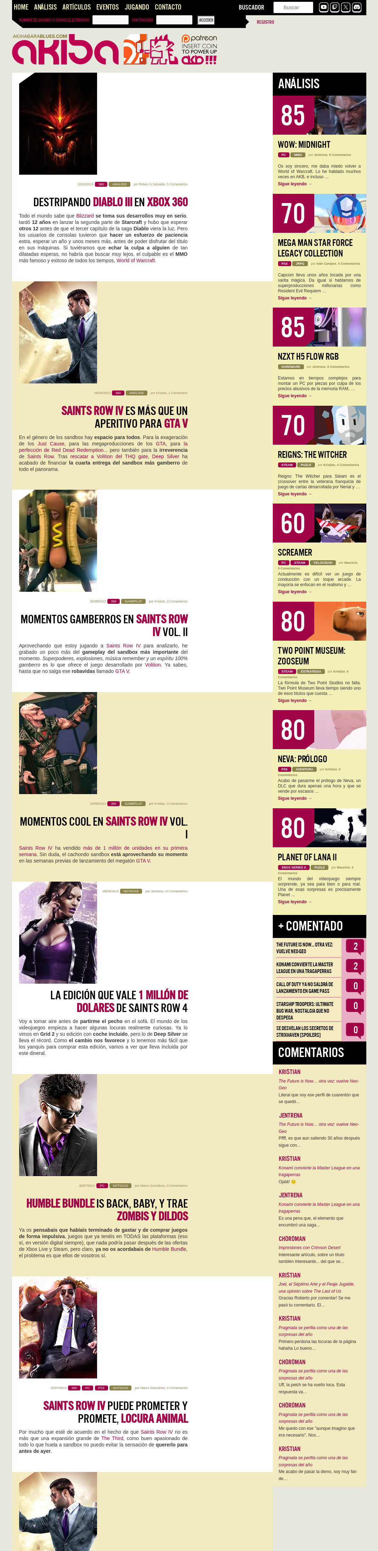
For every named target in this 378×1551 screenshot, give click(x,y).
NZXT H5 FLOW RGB (308, 356)
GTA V (122, 365)
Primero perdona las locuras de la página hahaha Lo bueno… (317, 1345)
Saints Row (40, 252)
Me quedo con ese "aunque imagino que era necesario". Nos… (317, 1432)
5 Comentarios (177, 82)
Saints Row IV (124, 339)
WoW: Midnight (304, 144)
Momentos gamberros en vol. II (104, 319)
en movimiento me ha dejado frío (104, 1242)
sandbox (29, 1071)
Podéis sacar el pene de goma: (120, 1038)
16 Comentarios (176, 1320)
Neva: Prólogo (302, 759)
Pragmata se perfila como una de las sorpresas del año (313, 1331)
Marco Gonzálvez (152, 606)
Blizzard (85, 114)
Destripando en (110, 100)
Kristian (161, 189)
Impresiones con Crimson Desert (310, 1247)
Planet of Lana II (307, 857)
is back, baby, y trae (107, 630)
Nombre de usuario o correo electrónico (54, 20)
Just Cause (51, 239)
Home (21, 7)
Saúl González (154, 1014)
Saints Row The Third (45, 1477)
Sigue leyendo (295, 183)
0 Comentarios (177, 606)
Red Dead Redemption (113, 1282)
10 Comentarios (176, 499)
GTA (161, 239)
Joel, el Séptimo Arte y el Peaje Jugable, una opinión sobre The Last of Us (317, 1288)
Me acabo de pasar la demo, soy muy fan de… (318, 1475)
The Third (112, 759)
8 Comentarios (177, 1116)
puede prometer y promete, (115, 732)
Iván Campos (326, 263)
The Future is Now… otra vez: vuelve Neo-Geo (304, 948)
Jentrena (157, 499)
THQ (103, 1160)
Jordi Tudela (156, 912)
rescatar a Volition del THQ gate (109, 252)
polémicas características (159, 1364)
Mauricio (350, 562)
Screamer (295, 552)
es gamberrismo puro (134, 1458)
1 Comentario (177, 189)
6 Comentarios (177, 1433)
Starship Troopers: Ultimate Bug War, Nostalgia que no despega (304, 1011)
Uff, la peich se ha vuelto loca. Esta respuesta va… (312, 1388)
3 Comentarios (177, 295)
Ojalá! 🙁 (288, 1181)
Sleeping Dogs (84, 1262)
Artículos (76, 7)
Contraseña (142, 20)
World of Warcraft (136, 158)
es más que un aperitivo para (124, 213)
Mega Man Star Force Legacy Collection (315, 248)
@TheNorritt (154, 1320)
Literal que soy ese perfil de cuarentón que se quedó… (319, 1098)
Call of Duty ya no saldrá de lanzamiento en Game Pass (304, 987)
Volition (153, 358)
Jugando (136, 7)
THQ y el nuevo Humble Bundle (105, 1140)
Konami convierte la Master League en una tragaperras (304, 967)
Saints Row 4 (107, 1065)
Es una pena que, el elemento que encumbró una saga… (311, 1222)
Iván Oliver (157, 1116)
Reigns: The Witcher (312, 454)
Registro (265, 22)
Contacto (168, 7)
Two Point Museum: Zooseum (311, 656)
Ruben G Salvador (152, 82)
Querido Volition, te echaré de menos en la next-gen (104, 1345)
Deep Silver (165, 252)
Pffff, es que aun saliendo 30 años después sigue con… (319, 1142)
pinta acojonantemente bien (136, 834)
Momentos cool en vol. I (104, 421)
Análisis (45, 7)
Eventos (107, 7)
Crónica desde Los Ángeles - (105, 936)
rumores (50, 1364)
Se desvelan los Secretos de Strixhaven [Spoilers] (304, 1031)
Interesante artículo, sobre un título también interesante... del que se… (312, 1258)
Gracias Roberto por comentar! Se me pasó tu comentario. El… (315, 1302)
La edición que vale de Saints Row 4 (119, 523)
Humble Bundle (169, 669)
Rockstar (36, 1490)
